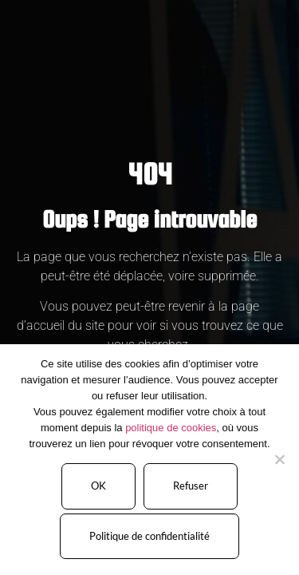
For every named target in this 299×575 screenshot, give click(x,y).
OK (98, 485)
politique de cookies (170, 428)
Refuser (190, 485)
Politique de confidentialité (149, 535)
